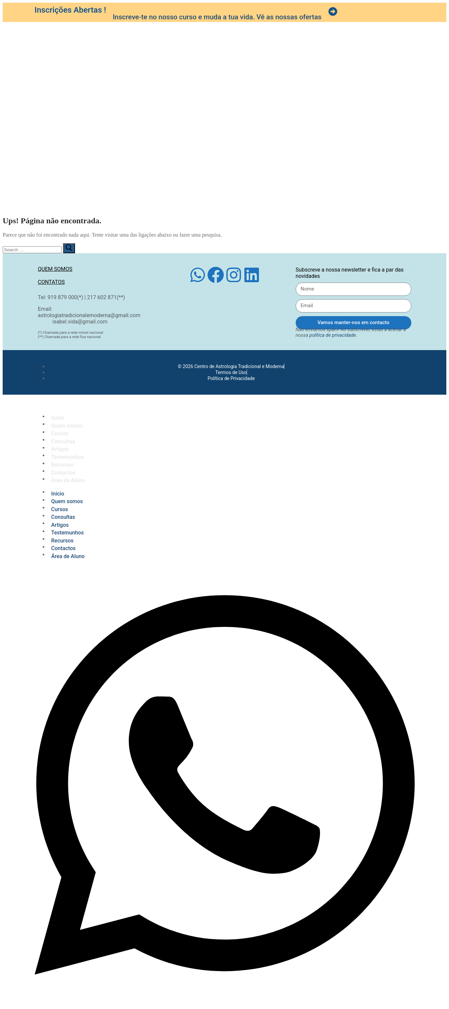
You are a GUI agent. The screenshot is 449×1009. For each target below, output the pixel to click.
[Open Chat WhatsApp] (225, 1000)
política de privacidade (332, 335)
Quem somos (55, 269)
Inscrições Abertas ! (70, 10)
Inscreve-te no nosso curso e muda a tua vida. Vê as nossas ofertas (217, 17)
